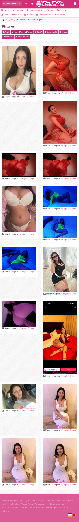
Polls (4, 14)
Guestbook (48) (51, 32)
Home (4, 20)
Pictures (62, 10)
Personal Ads (43, 14)
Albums (23, 20)
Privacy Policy (26, 504)
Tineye (31, 97)
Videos (28, 14)
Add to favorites (22, 36)
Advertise (60, 14)
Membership (13, 504)
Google (23, 97)
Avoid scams (37, 500)
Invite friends (8, 500)
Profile (6, 32)
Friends (63, 32)
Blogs (49, 10)
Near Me (18, 10)
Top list (16, 14)
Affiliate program (23, 500)
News (5, 10)
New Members (34, 10)
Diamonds (60, 500)
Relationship (8, 36)
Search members (11, 4)
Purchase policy (41, 504)
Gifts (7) (38, 32)
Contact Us (49, 500)
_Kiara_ (12, 20)
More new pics (36, 20)
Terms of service (57, 504)
